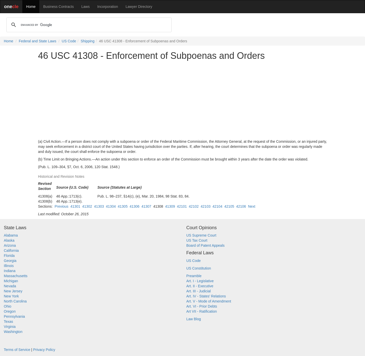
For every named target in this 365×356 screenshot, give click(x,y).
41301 (75, 206)
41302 (87, 206)
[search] (88, 25)
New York (11, 296)
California (11, 250)
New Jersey (13, 291)
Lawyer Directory (138, 7)
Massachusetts (15, 276)
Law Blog (193, 319)
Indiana (9, 271)
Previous (61, 206)
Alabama (11, 235)
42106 (241, 206)
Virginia (9, 327)
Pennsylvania (14, 316)
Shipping (88, 41)
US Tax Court (196, 240)
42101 (182, 206)
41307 (146, 206)
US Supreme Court (201, 235)
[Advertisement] (182, 99)
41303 (99, 206)
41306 (134, 206)
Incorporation (107, 7)
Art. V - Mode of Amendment (208, 301)
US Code (69, 41)
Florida (9, 256)
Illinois (9, 266)
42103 (206, 206)
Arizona (10, 245)
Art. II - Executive (199, 286)
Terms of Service (17, 350)
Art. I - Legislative (200, 281)
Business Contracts (58, 7)
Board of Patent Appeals (205, 245)
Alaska (9, 240)
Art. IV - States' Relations (206, 296)
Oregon (10, 311)
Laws (85, 7)
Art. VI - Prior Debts (201, 306)
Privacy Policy (44, 350)
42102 (194, 206)
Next (251, 206)
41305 (123, 206)
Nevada (10, 286)
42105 (229, 206)
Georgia (10, 261)
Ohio (7, 306)
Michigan (11, 281)
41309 (170, 206)
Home (30, 7)
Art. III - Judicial (198, 291)
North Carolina (15, 301)
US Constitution (198, 268)
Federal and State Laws (37, 41)
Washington (13, 332)
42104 (217, 206)
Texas (8, 321)
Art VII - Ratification (201, 311)
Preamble (194, 276)
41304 (111, 206)
